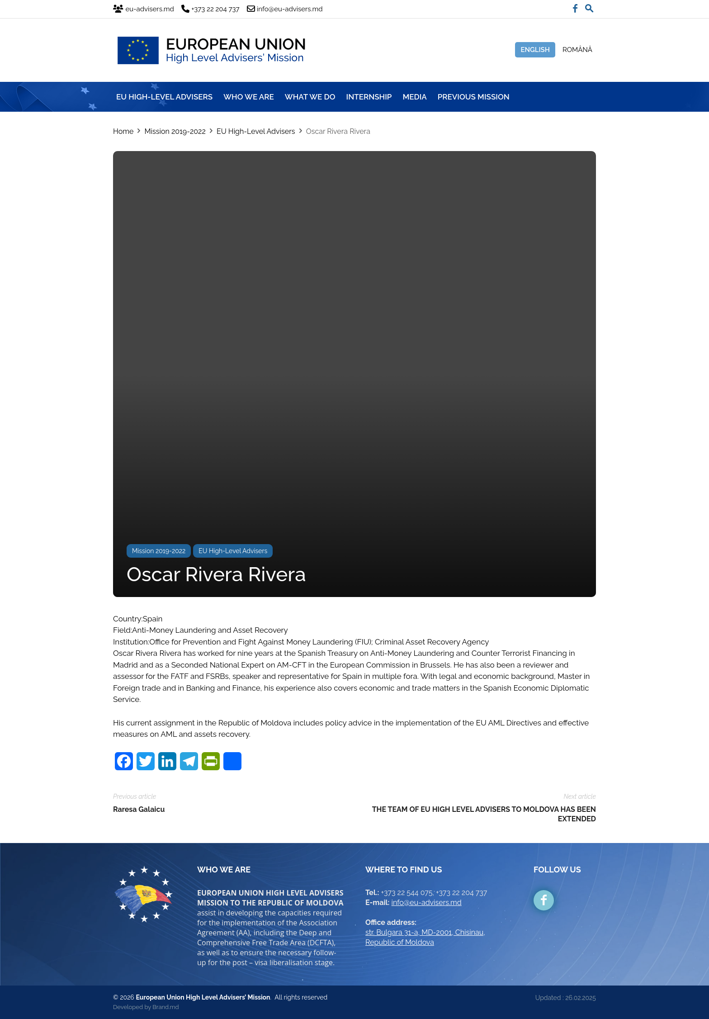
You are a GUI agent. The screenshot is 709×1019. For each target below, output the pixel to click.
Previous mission (474, 96)
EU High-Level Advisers (256, 131)
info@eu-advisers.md (427, 902)
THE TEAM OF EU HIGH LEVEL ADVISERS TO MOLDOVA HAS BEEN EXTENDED (484, 814)
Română (577, 50)
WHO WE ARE (248, 96)
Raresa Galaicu (139, 809)
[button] (589, 6)
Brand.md (165, 1007)
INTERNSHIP (369, 96)
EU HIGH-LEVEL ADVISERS (164, 96)
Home (123, 131)
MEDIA (414, 96)
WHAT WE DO (310, 96)
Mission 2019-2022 (174, 131)
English (535, 50)
